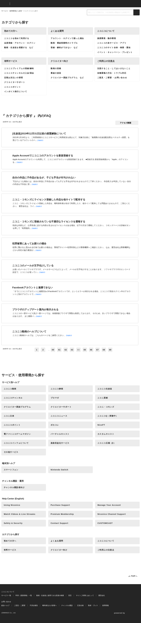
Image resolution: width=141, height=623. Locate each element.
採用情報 (105, 605)
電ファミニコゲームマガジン (17, 434)
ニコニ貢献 (103, 398)
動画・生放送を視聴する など (18, 47)
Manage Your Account (109, 505)
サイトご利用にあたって (85, 595)
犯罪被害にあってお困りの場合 (29, 243)
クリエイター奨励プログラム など (67, 78)
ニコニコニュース (59, 416)
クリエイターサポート (14, 82)
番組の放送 (56, 73)
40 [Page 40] (53, 350)
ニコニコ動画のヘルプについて (29, 331)
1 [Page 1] (36, 350)
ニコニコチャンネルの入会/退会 (19, 73)
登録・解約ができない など (64, 47)
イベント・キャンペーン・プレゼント (115, 52)
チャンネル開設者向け (14, 487)
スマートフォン (11, 470)
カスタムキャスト (106, 434)
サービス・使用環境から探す (11, 11)
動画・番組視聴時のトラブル (64, 43)
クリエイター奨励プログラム (17, 407)
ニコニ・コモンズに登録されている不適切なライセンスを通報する (48, 221)
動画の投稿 (56, 68)
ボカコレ (55, 425)
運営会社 (101, 595)
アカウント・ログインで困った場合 (67, 38)
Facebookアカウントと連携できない (32, 287)
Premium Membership (62, 514)
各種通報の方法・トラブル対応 (111, 73)
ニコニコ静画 (57, 389)
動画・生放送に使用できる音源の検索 (50, 595)
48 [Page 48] (104, 350)
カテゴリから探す (10, 534)
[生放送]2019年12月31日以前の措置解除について (39, 133)
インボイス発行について (15, 91)
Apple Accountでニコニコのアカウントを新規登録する (42, 155)
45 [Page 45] (84, 350)
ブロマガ (55, 398)
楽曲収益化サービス (60, 443)
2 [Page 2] (43, 350)
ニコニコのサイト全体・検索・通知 (113, 47)
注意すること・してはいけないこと (113, 68)
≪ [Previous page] (32, 350)
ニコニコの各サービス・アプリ (111, 43)
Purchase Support (60, 505)
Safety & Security (13, 523)
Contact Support (59, 523)
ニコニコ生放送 (105, 389)
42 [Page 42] (65, 350)
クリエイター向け (59, 61)
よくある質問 (57, 31)
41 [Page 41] (59, 350)
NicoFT (101, 425)
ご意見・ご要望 (19, 605)
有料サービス (10, 61)
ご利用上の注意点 (106, 61)
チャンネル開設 (67, 605)
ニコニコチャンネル (13, 398)
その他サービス (11, 452)
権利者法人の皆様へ (49, 605)
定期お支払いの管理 (13, 78)
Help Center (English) (13, 499)
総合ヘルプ (5, 605)
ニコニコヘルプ (26, 3)
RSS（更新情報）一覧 (24, 595)
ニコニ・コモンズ (106, 407)
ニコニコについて (106, 31)
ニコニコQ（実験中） (108, 416)
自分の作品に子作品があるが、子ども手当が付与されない (43, 177)
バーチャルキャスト (60, 434)
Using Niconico (12, 505)
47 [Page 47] (97, 350)
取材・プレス (93, 605)
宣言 (70, 595)
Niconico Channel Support (112, 514)
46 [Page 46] (91, 350)
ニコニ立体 (9, 416)
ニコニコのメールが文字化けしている (33, 265)
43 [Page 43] (72, 350)
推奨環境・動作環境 (106, 38)
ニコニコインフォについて (16, 443)
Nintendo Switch (59, 470)
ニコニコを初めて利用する (16, 38)
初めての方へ (10, 31)
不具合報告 (34, 605)
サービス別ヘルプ (10, 382)
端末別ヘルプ (8, 463)
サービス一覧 (6, 595)
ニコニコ (5, 3)
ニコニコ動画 (10, 389)
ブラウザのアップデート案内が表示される (35, 309)
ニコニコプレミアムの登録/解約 (19, 68)
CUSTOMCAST (105, 523)
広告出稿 (80, 605)
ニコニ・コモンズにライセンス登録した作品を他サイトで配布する (48, 199)
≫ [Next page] (116, 350)
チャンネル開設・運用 (13, 481)
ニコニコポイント (12, 87)
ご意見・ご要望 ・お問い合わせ (112, 78)
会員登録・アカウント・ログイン (19, 43)
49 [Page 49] (110, 350)
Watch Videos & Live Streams (19, 514)
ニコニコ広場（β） (106, 443)
